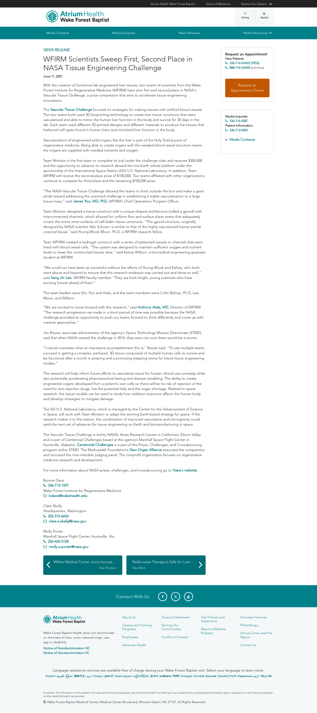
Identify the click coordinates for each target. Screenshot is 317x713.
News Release (56, 50)
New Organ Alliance (145, 450)
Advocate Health (134, 645)
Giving (245, 16)
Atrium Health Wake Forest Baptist (173, 4)
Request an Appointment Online (247, 88)
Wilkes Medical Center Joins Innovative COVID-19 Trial (88, 565)
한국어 (154, 676)
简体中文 (79, 676)
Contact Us (248, 645)
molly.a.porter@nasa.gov (68, 547)
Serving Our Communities (171, 627)
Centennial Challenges (95, 445)
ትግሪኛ (232, 676)
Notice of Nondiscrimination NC (66, 648)
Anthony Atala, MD (153, 307)
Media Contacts (57, 33)
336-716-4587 (238, 121)
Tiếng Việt (266, 676)
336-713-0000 (238, 130)
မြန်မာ (69, 676)
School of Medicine (218, 4)
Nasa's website (184, 470)
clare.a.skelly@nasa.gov (67, 521)
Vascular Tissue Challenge (71, 109)
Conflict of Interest (175, 637)
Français (97, 676)
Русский (211, 676)
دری (89, 676)
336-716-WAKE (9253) (244, 63)
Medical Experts (123, 33)
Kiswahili (223, 676)
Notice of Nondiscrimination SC (66, 653)
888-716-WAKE (239, 68)
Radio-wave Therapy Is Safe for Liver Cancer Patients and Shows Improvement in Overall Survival (169, 565)
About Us (129, 617)
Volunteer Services (253, 617)
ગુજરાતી (108, 676)
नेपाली (176, 676)
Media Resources (255, 33)
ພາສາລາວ (165, 676)
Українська (245, 676)
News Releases (189, 33)
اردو (256, 676)
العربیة (60, 676)
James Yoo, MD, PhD (90, 201)
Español (50, 676)
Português (186, 676)
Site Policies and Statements (213, 619)
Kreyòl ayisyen (123, 676)
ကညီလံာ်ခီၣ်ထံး (140, 676)
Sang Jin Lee (61, 277)
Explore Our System (254, 4)
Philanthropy (249, 625)
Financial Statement (176, 617)
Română (199, 676)
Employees (130, 637)
